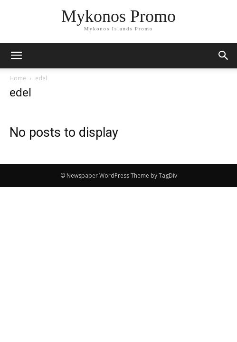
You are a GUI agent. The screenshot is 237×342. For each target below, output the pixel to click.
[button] (223, 55)
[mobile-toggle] (16, 55)
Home (17, 78)
